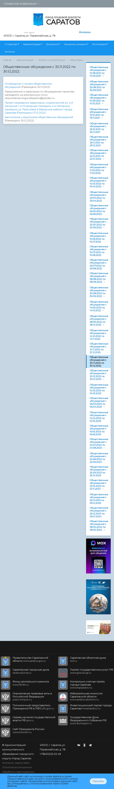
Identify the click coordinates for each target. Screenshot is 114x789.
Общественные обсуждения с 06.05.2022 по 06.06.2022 (99, 210)
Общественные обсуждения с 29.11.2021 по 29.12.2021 (99, 141)
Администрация (31, 44)
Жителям (85, 32)
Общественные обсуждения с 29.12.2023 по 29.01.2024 (99, 512)
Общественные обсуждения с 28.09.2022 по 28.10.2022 (99, 320)
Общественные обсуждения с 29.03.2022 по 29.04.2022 (99, 196)
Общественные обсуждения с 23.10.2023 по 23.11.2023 (99, 484)
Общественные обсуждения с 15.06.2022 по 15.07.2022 (99, 237)
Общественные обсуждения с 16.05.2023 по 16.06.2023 (99, 430)
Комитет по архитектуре (52, 60)
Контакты (10, 51)
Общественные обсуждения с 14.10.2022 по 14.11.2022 (99, 335)
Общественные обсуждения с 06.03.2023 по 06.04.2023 (99, 402)
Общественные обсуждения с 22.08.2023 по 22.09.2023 (99, 458)
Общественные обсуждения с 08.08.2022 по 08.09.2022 (99, 277)
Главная (7, 60)
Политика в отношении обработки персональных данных (18, 772)
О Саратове (11, 44)
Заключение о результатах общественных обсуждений (39, 117)
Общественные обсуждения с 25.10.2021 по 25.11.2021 (99, 128)
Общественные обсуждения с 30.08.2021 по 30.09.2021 (99, 86)
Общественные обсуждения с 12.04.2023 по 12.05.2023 (99, 417)
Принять (98, 781)
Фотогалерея (99, 44)
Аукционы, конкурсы (75, 44)
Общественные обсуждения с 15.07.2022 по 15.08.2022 (99, 251)
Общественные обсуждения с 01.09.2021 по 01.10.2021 (99, 99)
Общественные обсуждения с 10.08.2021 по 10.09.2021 (99, 71)
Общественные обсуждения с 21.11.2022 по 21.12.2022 (99, 348)
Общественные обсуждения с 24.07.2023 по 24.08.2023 (99, 443)
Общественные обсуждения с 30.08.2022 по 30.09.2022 (99, 292)
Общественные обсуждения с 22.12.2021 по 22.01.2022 (99, 154)
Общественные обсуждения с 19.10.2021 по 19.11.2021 (99, 113)
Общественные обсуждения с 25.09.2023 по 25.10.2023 (99, 471)
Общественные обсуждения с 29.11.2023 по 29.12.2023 (99, 499)
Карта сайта (22, 763)
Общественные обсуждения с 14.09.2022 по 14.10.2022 (99, 306)
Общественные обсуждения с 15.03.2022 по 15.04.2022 (99, 182)
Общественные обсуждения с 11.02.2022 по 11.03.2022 (99, 169)
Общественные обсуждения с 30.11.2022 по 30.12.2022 (99, 361)
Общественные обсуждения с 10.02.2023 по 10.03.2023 (99, 389)
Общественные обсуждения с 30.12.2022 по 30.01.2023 (99, 375)
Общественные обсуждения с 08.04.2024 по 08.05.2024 (99, 525)
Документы (52, 44)
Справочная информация (20, 3)
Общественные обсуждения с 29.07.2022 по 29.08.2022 (99, 264)
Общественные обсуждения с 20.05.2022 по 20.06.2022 (99, 223)
